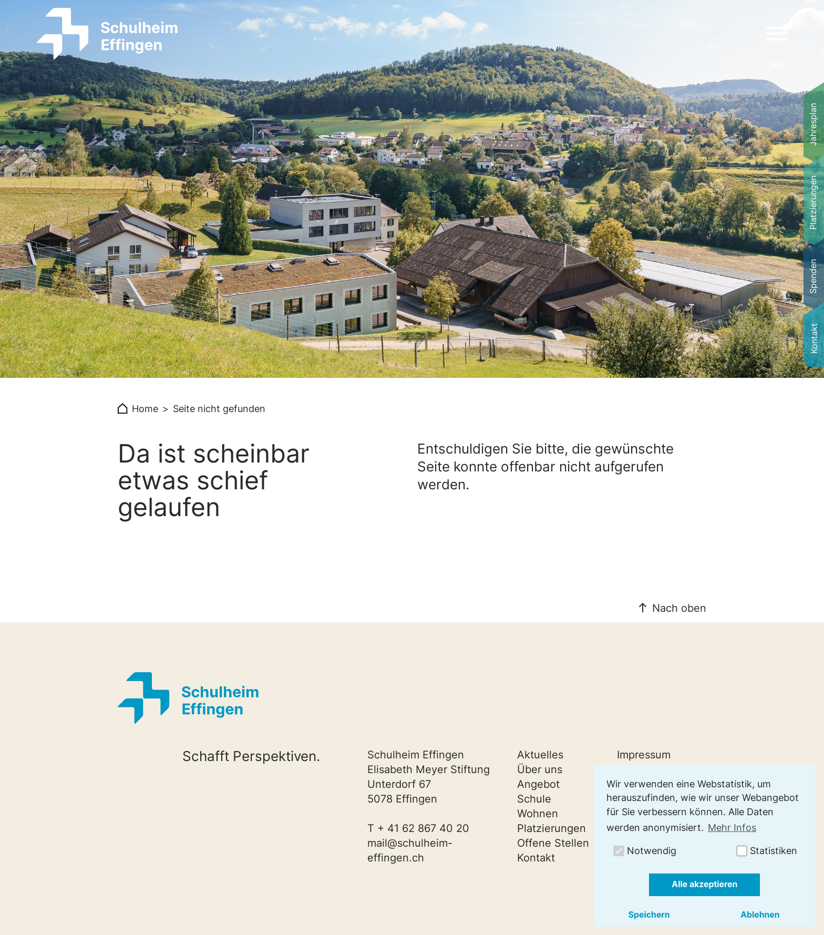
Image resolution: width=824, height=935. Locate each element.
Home (145, 408)
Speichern (649, 915)
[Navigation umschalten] (776, 33)
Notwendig (644, 850)
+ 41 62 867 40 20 (423, 828)
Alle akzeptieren (704, 884)
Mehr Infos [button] (732, 827)
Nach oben (679, 608)
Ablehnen (760, 915)
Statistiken (766, 850)
